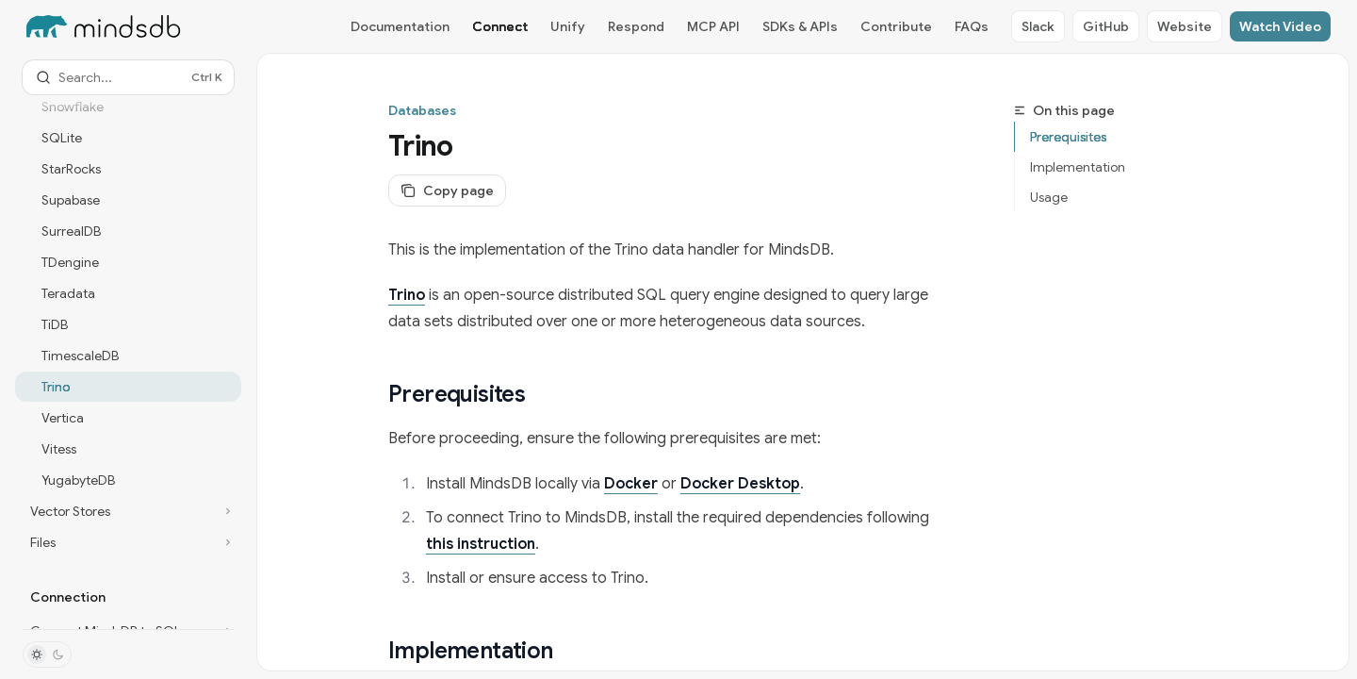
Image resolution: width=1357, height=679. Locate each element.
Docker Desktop (740, 483)
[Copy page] (447, 190)
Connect (500, 26)
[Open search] (128, 77)
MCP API (713, 26)
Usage (1049, 197)
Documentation (400, 26)
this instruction (480, 544)
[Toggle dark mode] (47, 654)
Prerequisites (1068, 136)
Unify (567, 26)
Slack (1038, 26)
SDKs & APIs (800, 26)
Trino (406, 295)
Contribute (896, 26)
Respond (636, 26)
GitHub (1106, 26)
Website (1184, 26)
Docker (631, 483)
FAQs (972, 26)
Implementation (1077, 166)
